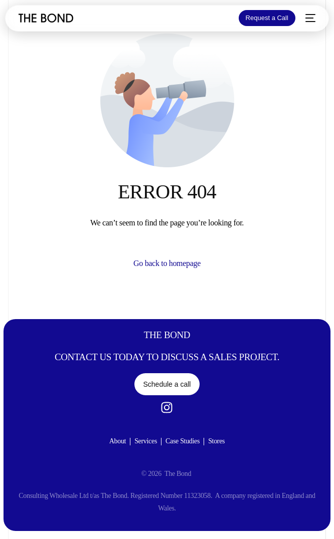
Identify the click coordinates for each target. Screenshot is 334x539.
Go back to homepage (167, 263)
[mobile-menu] (310, 18)
